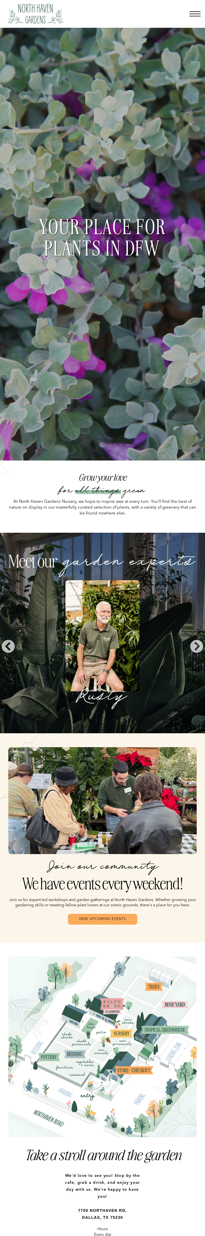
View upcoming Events (102, 919)
